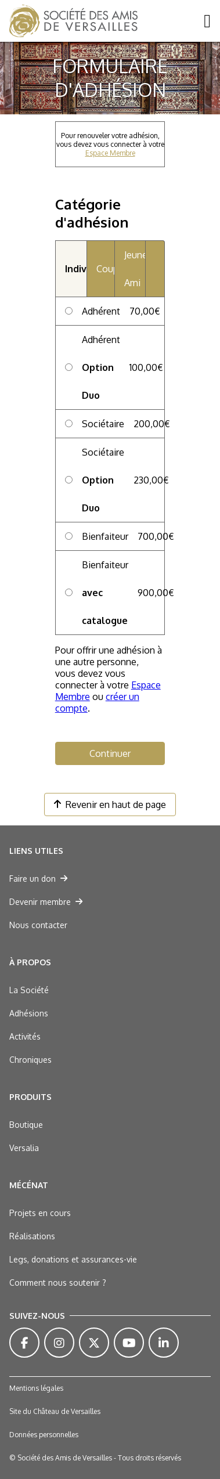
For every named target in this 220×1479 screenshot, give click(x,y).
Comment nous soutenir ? (57, 1282)
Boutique (26, 1125)
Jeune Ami (134, 268)
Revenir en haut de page (110, 804)
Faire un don (38, 878)
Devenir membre (45, 902)
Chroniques (30, 1060)
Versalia (24, 1148)
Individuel (76, 269)
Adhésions (28, 1013)
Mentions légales (36, 1388)
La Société (29, 990)
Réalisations (32, 1236)
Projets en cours (40, 1213)
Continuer (110, 753)
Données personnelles (43, 1434)
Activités (25, 1036)
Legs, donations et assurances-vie (73, 1259)
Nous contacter (38, 925)
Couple (105, 269)
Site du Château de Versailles (54, 1411)
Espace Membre (110, 153)
